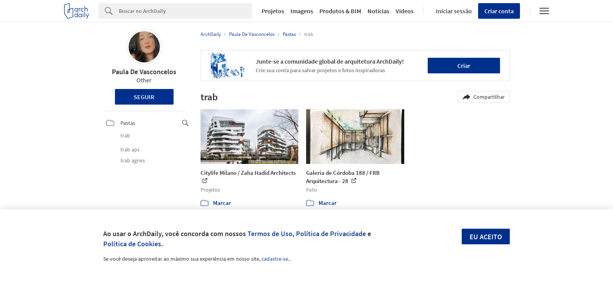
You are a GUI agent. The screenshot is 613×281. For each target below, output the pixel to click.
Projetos (273, 11)
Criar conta (499, 11)
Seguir (144, 97)
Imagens (301, 11)
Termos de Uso (269, 233)
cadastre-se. (275, 258)
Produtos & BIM (340, 11)
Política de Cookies (132, 243)
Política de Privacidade (331, 233)
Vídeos (405, 11)
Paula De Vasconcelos (144, 71)
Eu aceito (486, 236)
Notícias (378, 11)
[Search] (185, 11)
